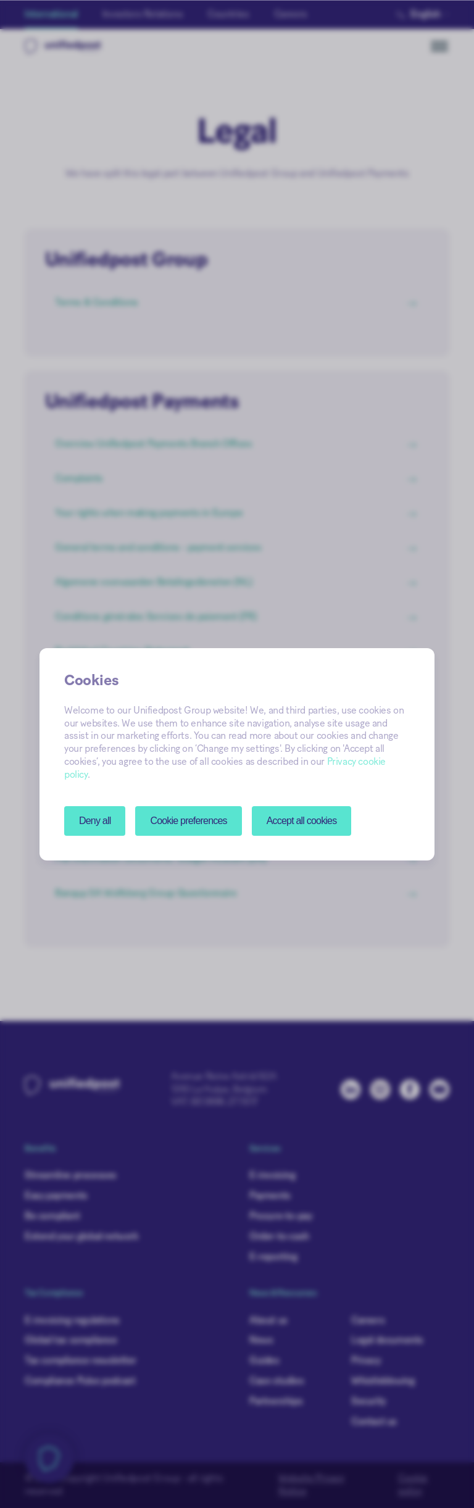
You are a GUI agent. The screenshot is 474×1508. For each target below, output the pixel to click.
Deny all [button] (94, 820)
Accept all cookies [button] (302, 820)
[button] (188, 821)
